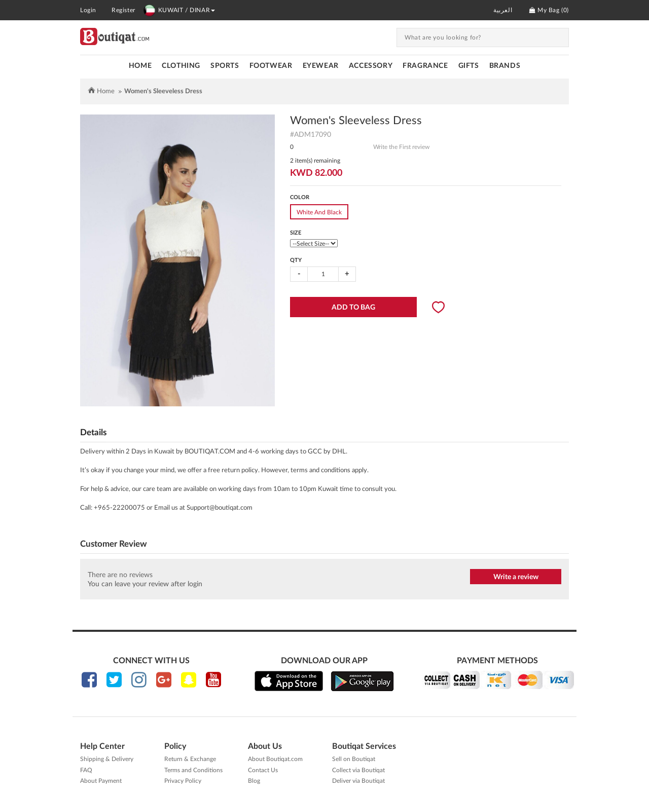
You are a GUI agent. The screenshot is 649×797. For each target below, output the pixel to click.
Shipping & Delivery (106, 759)
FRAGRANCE (425, 65)
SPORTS (224, 65)
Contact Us (263, 770)
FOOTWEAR (271, 65)
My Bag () (549, 10)
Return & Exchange (190, 759)
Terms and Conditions (193, 770)
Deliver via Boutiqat (358, 781)
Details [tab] (93, 432)
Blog (254, 781)
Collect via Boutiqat (358, 770)
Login (88, 10)
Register (123, 10)
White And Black (319, 212)
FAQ (86, 770)
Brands (505, 65)
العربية (502, 10)
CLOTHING (181, 65)
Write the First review (401, 147)
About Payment (101, 781)
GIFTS (468, 65)
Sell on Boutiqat (353, 759)
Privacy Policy (182, 781)
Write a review (515, 577)
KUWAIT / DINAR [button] (179, 10)
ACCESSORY (370, 65)
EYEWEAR (321, 65)
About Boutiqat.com (275, 759)
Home (140, 65)
